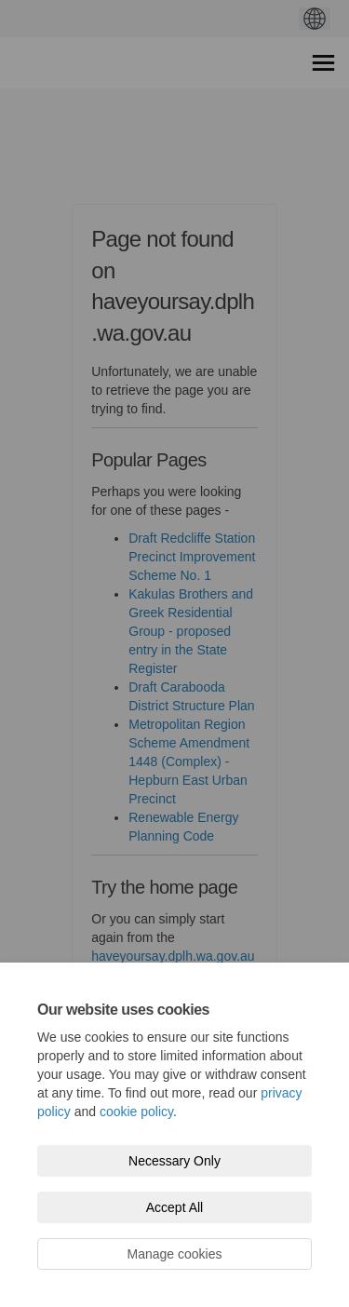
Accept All (174, 1207)
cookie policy (136, 1111)
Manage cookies (175, 1253)
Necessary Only (174, 1160)
